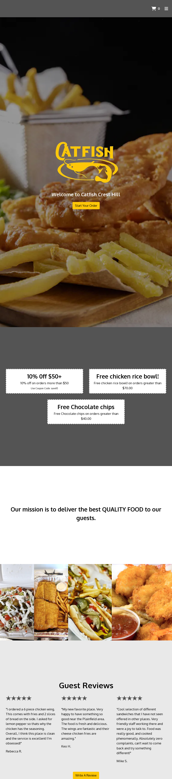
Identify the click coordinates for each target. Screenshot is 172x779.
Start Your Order (86, 206)
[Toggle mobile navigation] (166, 8)
